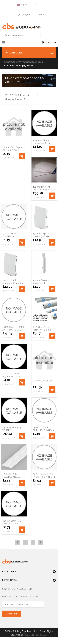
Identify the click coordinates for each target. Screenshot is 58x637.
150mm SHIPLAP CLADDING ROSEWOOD (10, 236)
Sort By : (9, 94)
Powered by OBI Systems (36, 635)
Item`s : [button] (49, 42)
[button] (29, 52)
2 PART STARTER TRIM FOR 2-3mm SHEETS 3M (42, 330)
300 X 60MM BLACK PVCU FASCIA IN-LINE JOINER (44, 477)
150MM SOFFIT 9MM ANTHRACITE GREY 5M (13, 330)
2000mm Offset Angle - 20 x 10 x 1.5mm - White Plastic (13, 376)
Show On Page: (13, 99)
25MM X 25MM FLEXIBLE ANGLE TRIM (11, 477)
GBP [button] (36, 5)
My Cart (41, 14)
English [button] (22, 5)
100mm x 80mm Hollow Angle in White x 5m (41, 143)
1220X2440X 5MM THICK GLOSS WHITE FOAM (44, 190)
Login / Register (23, 14)
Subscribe (11, 614)
